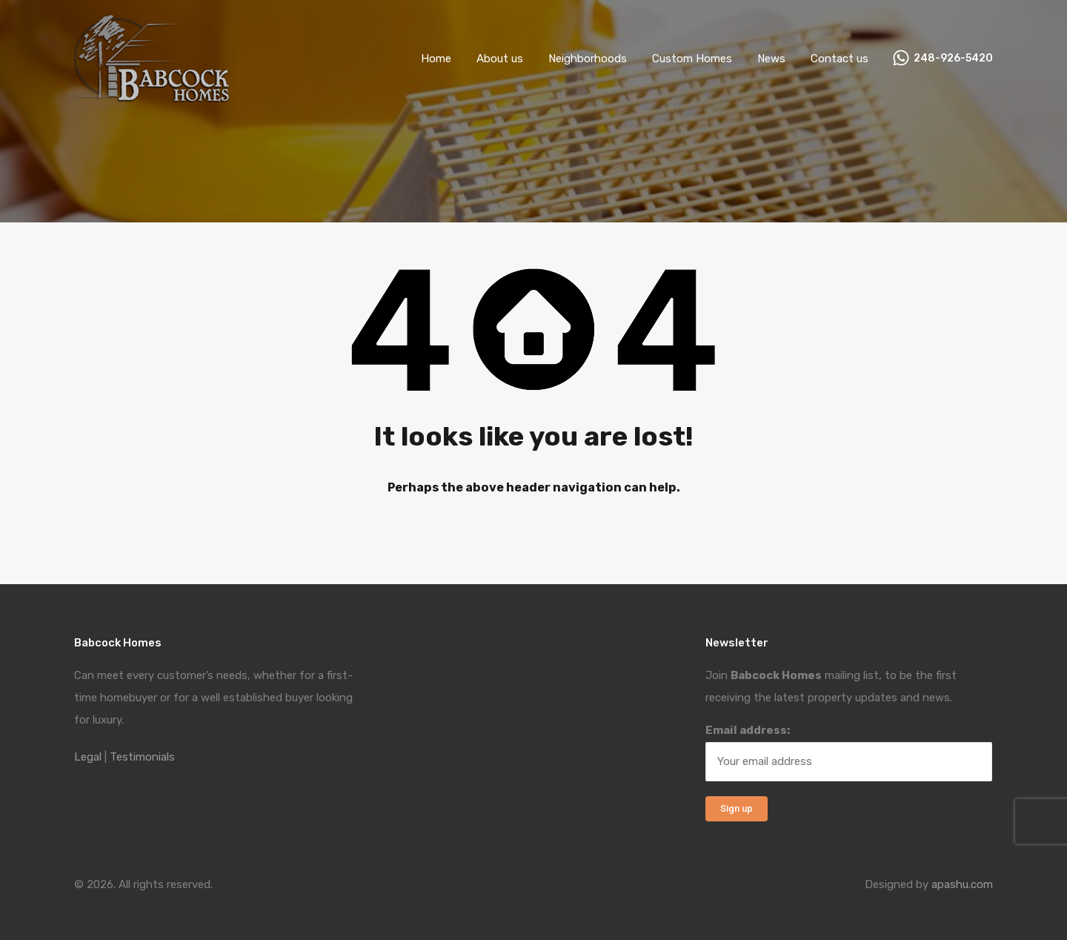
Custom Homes (692, 58)
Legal (88, 757)
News (771, 58)
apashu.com (962, 884)
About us (499, 58)
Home (436, 58)
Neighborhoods (587, 58)
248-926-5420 (953, 58)
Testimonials (142, 757)
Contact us (839, 58)
